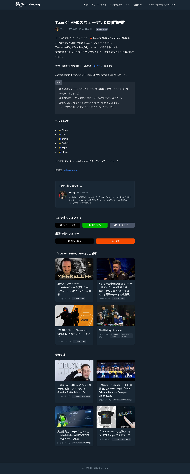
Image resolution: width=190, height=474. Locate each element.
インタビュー (116, 4)
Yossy (72, 192)
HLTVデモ (98, 65)
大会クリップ (139, 4)
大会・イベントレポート (95, 4)
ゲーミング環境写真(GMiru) (161, 4)
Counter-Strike (102, 29)
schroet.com (70, 170)
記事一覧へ (83, 192)
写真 (127, 4)
